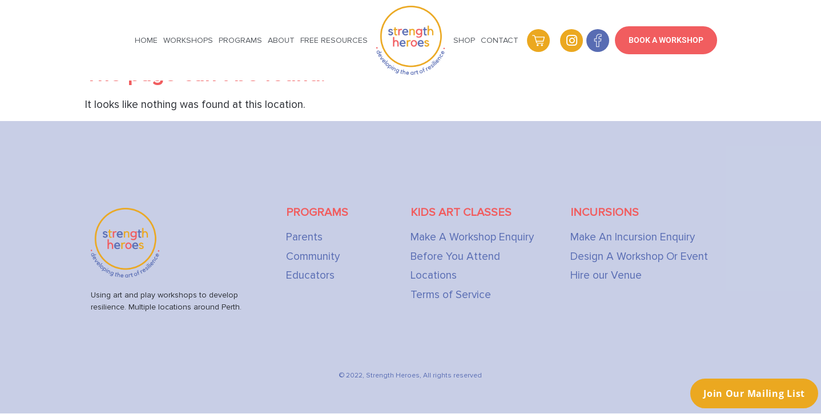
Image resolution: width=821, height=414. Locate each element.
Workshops (188, 40)
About (281, 40)
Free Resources (334, 40)
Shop (464, 40)
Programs (240, 40)
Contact (499, 40)
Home (146, 40)
